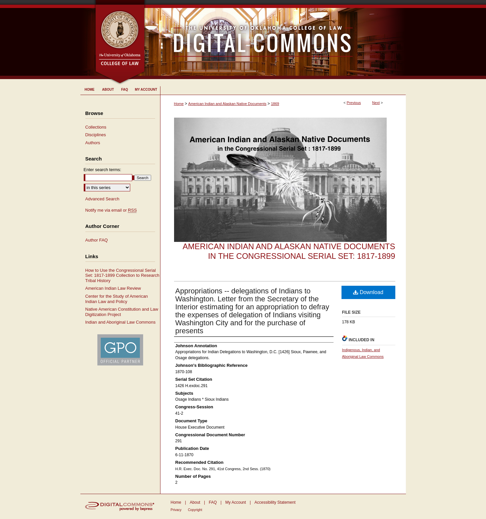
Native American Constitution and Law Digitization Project (121, 312)
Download (368, 292)
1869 (275, 104)
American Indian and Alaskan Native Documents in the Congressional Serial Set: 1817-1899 (289, 251)
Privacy (176, 510)
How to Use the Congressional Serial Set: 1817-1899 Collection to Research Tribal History (122, 275)
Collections (96, 127)
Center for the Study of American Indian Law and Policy (116, 299)
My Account (235, 502)
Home (179, 104)
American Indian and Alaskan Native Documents (227, 104)
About (195, 502)
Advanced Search (102, 198)
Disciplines (95, 134)
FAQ (213, 502)
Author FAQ (96, 240)
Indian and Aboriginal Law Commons (120, 322)
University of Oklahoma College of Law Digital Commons (275, 39)
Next (376, 103)
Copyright (195, 510)
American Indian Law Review (113, 288)
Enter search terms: (102, 169)
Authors (92, 142)
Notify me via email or (111, 210)
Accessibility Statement (274, 502)
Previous (354, 103)
